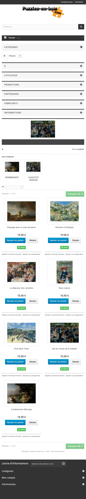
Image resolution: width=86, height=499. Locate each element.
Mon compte (8, 477)
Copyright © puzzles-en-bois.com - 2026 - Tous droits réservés (43, 451)
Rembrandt (12, 177)
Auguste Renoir (33, 178)
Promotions (11, 84)
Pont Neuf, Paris (21, 349)
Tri (3, 187)
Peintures (12, 56)
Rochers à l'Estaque (64, 227)
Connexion (79, 2)
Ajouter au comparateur (31, 254)
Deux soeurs (64, 288)
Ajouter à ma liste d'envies (11, 254)
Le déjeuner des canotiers (21, 288)
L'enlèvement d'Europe (21, 409)
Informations (12, 112)
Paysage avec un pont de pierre (21, 227)
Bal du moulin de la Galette (64, 349)
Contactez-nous (67, 2)
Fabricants (11, 103)
